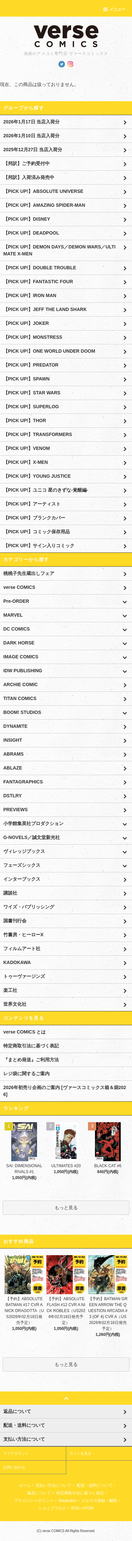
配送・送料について (94, 1485)
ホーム (25, 1485)
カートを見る (80, 1453)
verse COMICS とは (24, 1032)
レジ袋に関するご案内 (26, 1073)
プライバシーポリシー (34, 1500)
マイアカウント (16, 1453)
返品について (39, 1493)
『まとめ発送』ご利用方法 (31, 1059)
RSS (75, 1508)
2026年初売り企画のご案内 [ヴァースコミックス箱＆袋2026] (64, 1091)
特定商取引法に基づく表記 (31, 1045)
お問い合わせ (14, 1467)
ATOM (88, 1508)
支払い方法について (53, 1485)
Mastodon (67, 1500)
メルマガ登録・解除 (99, 1500)
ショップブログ (52, 1508)
